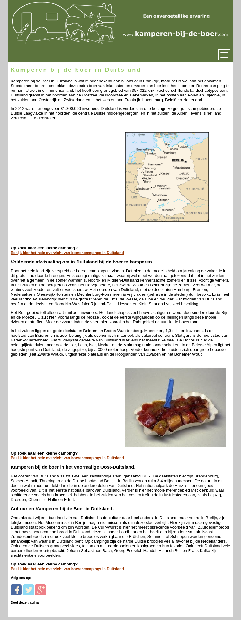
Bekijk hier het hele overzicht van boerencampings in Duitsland (67, 253)
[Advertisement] (54, 159)
